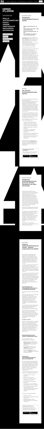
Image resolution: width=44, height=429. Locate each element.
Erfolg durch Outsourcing (7, 38)
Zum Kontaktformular (33, 156)
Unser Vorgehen (6, 41)
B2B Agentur (5, 36)
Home (2, 3)
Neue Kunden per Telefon (7, 34)
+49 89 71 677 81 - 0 (26, 156)
